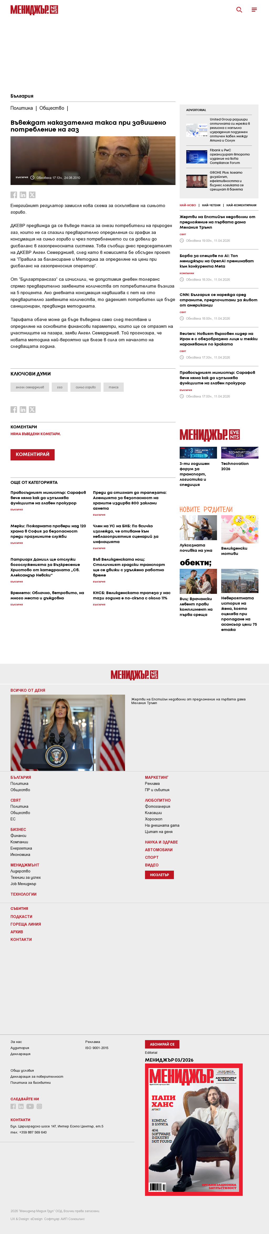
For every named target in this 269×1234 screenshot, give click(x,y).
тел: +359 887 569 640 (28, 1132)
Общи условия (22, 1070)
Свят (16, 800)
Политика (19, 783)
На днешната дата (162, 825)
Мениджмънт (25, 865)
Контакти (21, 939)
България (22, 96)
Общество (20, 790)
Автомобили (159, 849)
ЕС (13, 819)
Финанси (18, 835)
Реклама (152, 783)
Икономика (20, 854)
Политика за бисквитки (31, 1082)
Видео (152, 865)
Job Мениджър (23, 884)
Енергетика (21, 848)
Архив (17, 932)
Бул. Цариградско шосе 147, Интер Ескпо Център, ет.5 (57, 1126)
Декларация (20, 1054)
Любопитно (158, 800)
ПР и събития (157, 790)
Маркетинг (157, 777)
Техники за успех (26, 877)
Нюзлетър (159, 875)
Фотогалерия (157, 806)
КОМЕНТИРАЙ (32, 455)
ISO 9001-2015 (96, 1048)
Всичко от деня (28, 690)
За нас (16, 1042)
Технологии (24, 894)
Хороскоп (153, 819)
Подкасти (21, 916)
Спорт (152, 857)
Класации (153, 813)
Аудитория (20, 1048)
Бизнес (18, 829)
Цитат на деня (159, 832)
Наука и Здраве (161, 842)
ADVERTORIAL (196, 110)
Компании (19, 842)
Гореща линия (26, 924)
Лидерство (20, 871)
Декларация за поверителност (37, 1076)
